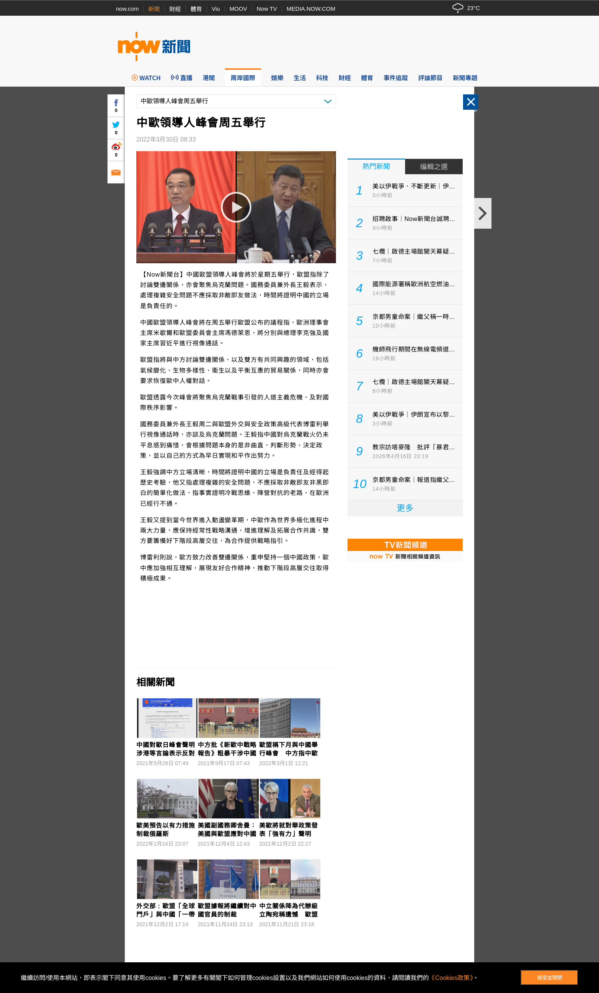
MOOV (238, 8)
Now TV (266, 8)
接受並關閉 (549, 978)
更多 (405, 508)
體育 (196, 9)
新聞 (154, 9)
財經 (175, 9)
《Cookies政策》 (451, 978)
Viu (216, 8)
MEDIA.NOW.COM (311, 8)
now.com (127, 8)
